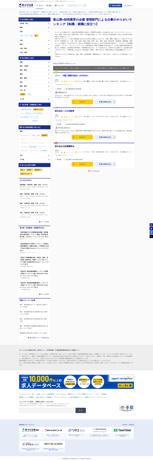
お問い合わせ (40, 397)
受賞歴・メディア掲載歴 (26, 397)
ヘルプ (97, 394)
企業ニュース (41, 394)
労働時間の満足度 (26, 109)
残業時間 (35, 121)
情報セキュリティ (90, 397)
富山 (22, 170)
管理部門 (37, 170)
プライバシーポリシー (60, 397)
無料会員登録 (116, 5)
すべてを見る (45, 222)
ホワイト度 (34, 117)
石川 (26, 35)
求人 (50, 5)
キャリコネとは (61, 394)
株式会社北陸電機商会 (64, 146)
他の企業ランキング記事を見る (39, 337)
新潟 (22, 35)
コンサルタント (25, 135)
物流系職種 (32, 147)
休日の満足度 (38, 113)
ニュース (60, 5)
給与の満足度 (25, 117)
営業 (33, 135)
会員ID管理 (50, 394)
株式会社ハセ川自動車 (64, 111)
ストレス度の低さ (26, 113)
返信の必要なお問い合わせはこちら (56, 405)
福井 (31, 35)
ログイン (129, 5)
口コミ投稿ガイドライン (85, 394)
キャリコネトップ (24, 394)
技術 (38, 135)
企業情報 (48, 397)
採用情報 (131, 424)
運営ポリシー (72, 394)
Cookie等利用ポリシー (76, 397)
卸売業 (29, 170)
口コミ (41, 5)
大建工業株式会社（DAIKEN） (75, 76)
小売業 (29, 94)
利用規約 (104, 394)
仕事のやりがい (25, 174)
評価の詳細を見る (105, 102)
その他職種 (43, 150)
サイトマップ (102, 397)
